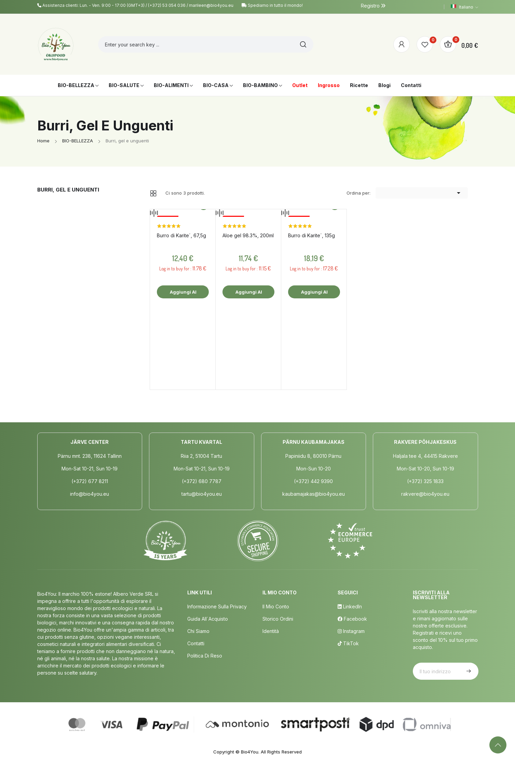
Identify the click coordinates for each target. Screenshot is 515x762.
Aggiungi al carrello (182, 293)
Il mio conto (275, 606)
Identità (270, 631)
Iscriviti (467, 671)
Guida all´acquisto (207, 619)
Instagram (351, 631)
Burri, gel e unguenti (68, 189)
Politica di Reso (204, 656)
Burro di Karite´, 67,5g (181, 235)
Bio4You (249, 751)
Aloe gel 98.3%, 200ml (248, 235)
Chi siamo (198, 631)
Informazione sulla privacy (217, 606)
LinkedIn (350, 606)
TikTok (348, 643)
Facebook (352, 619)
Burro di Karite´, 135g (311, 235)
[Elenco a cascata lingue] (464, 6)
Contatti (195, 643)
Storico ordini (277, 619)
